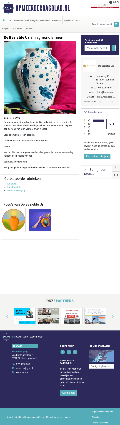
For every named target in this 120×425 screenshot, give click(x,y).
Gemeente (45, 20)
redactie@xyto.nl (24, 368)
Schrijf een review (95, 171)
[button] (4, 317)
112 (9, 20)
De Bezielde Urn (106, 66)
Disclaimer (96, 417)
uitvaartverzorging (16, 190)
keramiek (11, 183)
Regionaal (56, 20)
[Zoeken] (116, 24)
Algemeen (18, 20)
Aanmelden (68, 392)
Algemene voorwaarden (102, 411)
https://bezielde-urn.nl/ (108, 97)
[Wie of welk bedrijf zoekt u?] (97, 48)
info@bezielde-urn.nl (107, 92)
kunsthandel (13, 187)
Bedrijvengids (31, 20)
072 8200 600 (23, 364)
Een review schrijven (97, 156)
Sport (77, 20)
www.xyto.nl (22, 372)
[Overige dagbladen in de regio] (101, 366)
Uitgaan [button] (5, 28)
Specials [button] (67, 20)
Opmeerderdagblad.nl (43, 8)
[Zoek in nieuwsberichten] (102, 24)
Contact (28, 28)
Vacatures (17, 28)
